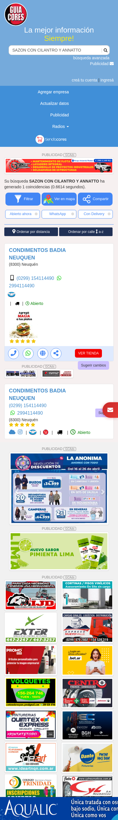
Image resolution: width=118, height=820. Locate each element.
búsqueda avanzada (91, 58)
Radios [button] (60, 126)
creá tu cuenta (84, 80)
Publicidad (102, 63)
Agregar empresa (53, 92)
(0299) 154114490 (35, 278)
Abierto (34, 303)
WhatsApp (61, 214)
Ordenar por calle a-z (85, 231)
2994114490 (21, 285)
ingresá (107, 80)
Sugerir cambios (93, 365)
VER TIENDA (88, 353)
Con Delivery (97, 214)
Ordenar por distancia (31, 231)
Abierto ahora (24, 214)
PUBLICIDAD (59, 155)
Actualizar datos (54, 103)
